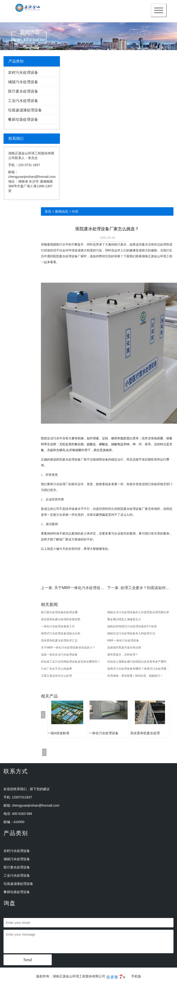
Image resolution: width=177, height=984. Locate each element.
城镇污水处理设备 (23, 82)
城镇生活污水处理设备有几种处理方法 (131, 633)
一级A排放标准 (58, 733)
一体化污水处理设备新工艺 (58, 626)
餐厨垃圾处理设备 (23, 119)
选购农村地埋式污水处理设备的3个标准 (132, 626)
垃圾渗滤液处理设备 (25, 110)
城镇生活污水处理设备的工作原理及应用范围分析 (138, 612)
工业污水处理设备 (23, 101)
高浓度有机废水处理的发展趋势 (60, 619)
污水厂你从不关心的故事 (56, 668)
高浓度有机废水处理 (145, 733)
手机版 (136, 976)
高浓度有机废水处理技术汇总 (59, 640)
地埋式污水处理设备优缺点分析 (60, 633)
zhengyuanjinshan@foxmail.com (35, 805)
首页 (48, 211)
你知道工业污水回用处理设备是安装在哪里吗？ (70, 661)
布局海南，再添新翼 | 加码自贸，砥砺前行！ (135, 675)
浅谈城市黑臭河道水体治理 (124, 647)
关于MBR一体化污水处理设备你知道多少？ (90, 588)
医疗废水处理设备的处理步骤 (59, 612)
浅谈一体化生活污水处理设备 (59, 654)
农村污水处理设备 (23, 72)
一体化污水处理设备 (103, 733)
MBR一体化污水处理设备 (123, 640)
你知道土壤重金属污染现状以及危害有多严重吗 (136, 661)
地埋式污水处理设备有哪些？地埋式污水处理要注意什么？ (139, 668)
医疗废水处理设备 (23, 91)
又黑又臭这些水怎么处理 (56, 675)
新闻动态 (61, 211)
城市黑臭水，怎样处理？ (122, 654)
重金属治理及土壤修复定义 (124, 619)
